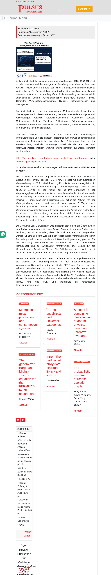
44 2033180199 (25, 1)
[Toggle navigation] (59, 9)
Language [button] (83, 9)
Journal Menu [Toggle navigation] (16, 18)
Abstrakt (23, 342)
